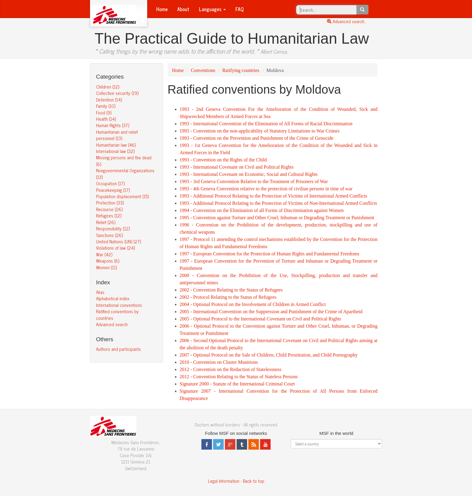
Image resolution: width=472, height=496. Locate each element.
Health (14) (106, 119)
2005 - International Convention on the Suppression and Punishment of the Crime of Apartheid (271, 311)
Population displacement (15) (122, 196)
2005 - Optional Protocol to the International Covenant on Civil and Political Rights (260, 318)
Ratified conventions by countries (117, 314)
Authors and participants (118, 349)
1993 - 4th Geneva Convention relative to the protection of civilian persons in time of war (266, 188)
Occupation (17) (110, 183)
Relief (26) (105, 222)
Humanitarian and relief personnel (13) (117, 135)
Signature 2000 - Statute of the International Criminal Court (237, 383)
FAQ (239, 9)
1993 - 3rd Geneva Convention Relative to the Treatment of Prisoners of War (254, 181)
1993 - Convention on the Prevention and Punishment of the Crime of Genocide (257, 138)
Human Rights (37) (112, 125)
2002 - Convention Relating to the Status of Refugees (231, 289)
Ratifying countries (240, 70)
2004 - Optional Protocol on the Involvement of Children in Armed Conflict (253, 304)
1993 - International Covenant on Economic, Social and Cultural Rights (249, 174)
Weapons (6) (107, 260)
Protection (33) (110, 202)
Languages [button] (212, 9)
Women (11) (106, 267)
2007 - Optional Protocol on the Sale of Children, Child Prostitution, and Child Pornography (269, 354)
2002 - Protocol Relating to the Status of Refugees (228, 297)
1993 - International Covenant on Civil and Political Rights (237, 167)
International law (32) (115, 151)
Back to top (253, 481)
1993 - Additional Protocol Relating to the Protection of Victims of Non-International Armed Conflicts (278, 203)
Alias (100, 292)
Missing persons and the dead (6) (123, 160)
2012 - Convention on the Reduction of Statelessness (230, 369)
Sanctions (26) (109, 235)
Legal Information (223, 481)
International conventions (119, 305)
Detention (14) (109, 99)
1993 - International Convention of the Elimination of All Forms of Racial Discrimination (266, 123)
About (183, 9)
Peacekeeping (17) (113, 190)
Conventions (203, 70)
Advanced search (112, 324)
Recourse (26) (109, 209)
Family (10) (105, 106)
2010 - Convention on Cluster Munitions (219, 362)
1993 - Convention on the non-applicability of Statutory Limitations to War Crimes (260, 130)
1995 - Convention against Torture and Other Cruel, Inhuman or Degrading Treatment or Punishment (277, 217)
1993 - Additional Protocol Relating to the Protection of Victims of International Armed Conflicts (273, 195)
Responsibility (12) (113, 228)
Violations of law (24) (115, 247)
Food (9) (103, 112)
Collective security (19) (117, 93)
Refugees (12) (108, 215)
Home (162, 9)
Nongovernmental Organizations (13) (125, 173)
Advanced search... (347, 21)
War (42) (104, 254)
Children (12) (107, 86)
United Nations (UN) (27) (118, 241)
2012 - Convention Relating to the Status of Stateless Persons (239, 376)
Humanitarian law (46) (116, 144)
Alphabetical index (112, 298)
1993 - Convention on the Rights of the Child (223, 159)
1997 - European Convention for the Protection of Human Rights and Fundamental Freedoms (269, 253)
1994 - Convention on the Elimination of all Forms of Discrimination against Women (262, 210)
